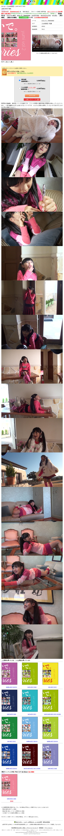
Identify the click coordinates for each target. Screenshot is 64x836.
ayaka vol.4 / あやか (11, 768)
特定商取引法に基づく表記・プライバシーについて (24, 827)
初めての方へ (18, 822)
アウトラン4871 (11, 15)
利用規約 (41, 827)
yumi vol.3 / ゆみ (11, 714)
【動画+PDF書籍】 (12, 17)
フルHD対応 (10, 6)
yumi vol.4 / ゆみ (32, 687)
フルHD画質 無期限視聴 (28, 88)
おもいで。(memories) (23, 15)
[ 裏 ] (11, 61)
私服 (50, 23)
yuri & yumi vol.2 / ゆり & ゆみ (32, 768)
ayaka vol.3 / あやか (52, 741)
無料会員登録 (46, 822)
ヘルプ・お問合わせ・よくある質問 (33, 822)
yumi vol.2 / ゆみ (11, 798)
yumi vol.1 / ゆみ (52, 768)
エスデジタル (35, 15)
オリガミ (54, 15)
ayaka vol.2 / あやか (11, 687)
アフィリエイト (48, 827)
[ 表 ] (7, 61)
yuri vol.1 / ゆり (11, 741)
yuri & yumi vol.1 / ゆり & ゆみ (52, 714)
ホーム (3, 6)
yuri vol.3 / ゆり (52, 687)
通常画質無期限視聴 (25, 80)
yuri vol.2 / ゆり (32, 714)
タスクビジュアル (46, 15)
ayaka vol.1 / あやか (32, 741)
